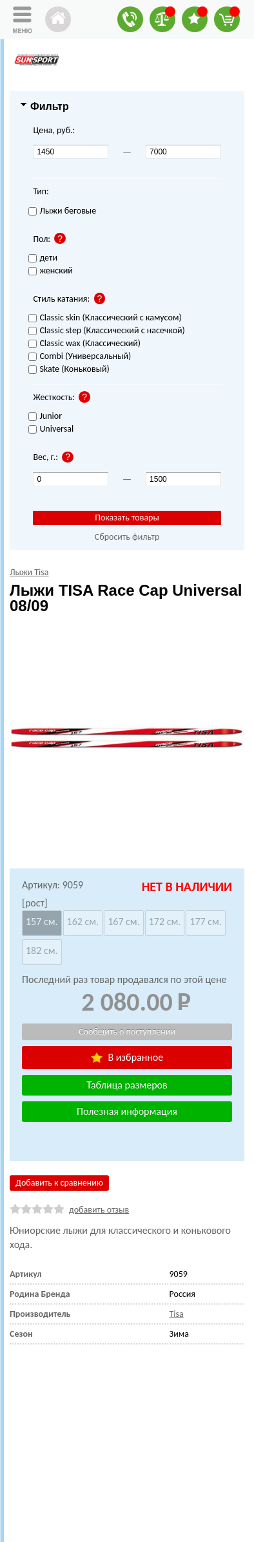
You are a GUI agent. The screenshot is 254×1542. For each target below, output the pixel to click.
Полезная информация (127, 1111)
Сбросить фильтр (127, 536)
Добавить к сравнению (59, 1182)
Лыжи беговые (62, 211)
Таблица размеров (126, 1085)
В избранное (127, 1057)
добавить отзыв (99, 1209)
